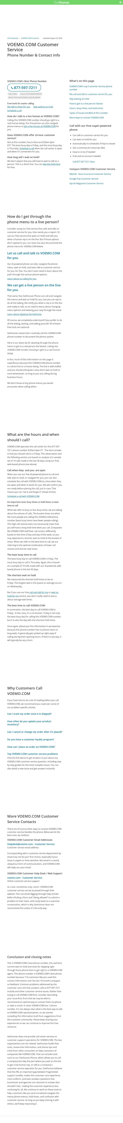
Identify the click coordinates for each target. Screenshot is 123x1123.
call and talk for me (38, 592)
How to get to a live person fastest (86, 103)
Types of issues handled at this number (88, 112)
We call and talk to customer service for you (90, 94)
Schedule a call (14, 110)
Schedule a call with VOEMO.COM (23, 496)
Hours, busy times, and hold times (86, 108)
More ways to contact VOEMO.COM (86, 117)
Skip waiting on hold (43, 106)
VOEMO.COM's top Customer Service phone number (90, 88)
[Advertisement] (34, 191)
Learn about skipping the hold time (24, 314)
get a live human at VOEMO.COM (40, 126)
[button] (120, 2)
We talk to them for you (18, 106)
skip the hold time (51, 164)
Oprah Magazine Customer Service (86, 183)
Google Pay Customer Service (83, 178)
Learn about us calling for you (21, 278)
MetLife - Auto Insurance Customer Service (90, 174)
